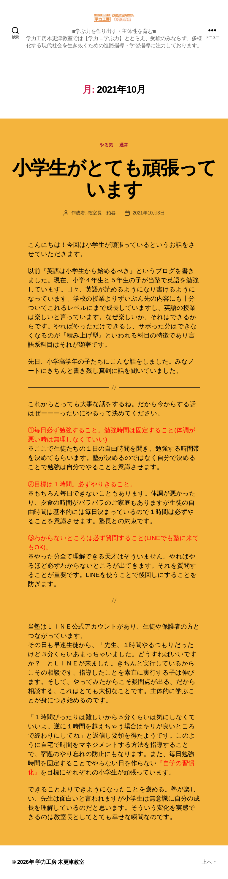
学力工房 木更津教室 (59, 862)
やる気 (106, 144)
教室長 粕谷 (101, 212)
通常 (124, 144)
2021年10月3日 (149, 212)
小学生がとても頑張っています (114, 178)
